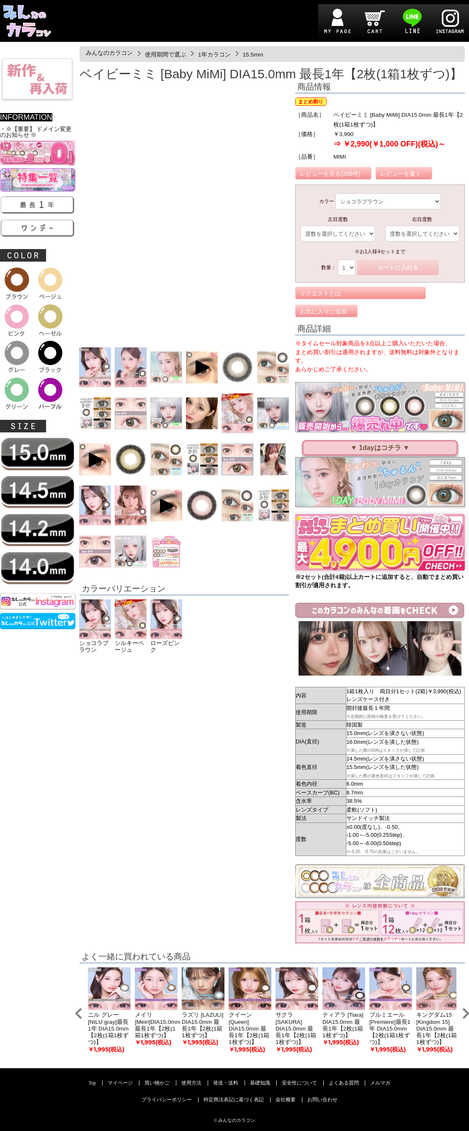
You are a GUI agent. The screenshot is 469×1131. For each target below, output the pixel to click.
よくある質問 (344, 1083)
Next (466, 1013)
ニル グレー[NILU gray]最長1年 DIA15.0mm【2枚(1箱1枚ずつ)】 (108, 1028)
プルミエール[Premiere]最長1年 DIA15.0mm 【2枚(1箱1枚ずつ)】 (389, 1028)
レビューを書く (400, 173)
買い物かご (157, 1083)
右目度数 (422, 219)
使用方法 (191, 1083)
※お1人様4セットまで (380, 251)
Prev (78, 1013)
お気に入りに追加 (323, 311)
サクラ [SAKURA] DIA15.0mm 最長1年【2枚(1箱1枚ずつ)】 (296, 1028)
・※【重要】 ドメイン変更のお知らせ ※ (36, 132)
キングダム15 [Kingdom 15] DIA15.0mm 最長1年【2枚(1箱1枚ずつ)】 (436, 1028)
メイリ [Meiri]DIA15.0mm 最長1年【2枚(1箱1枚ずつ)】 (157, 1025)
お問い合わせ (322, 1100)
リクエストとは (320, 293)
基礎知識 (260, 1083)
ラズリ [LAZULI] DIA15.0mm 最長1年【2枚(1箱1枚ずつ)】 (202, 1025)
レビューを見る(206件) (330, 173)
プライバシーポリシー (167, 1100)
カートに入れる (397, 267)
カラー (326, 201)
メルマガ (380, 1083)
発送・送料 (225, 1083)
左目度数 (338, 219)
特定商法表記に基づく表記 (234, 1100)
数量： (328, 267)
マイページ (120, 1083)
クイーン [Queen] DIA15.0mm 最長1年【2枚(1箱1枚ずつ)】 (249, 1028)
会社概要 (286, 1100)
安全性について (299, 1083)
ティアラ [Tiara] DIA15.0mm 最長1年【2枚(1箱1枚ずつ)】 (342, 1025)
